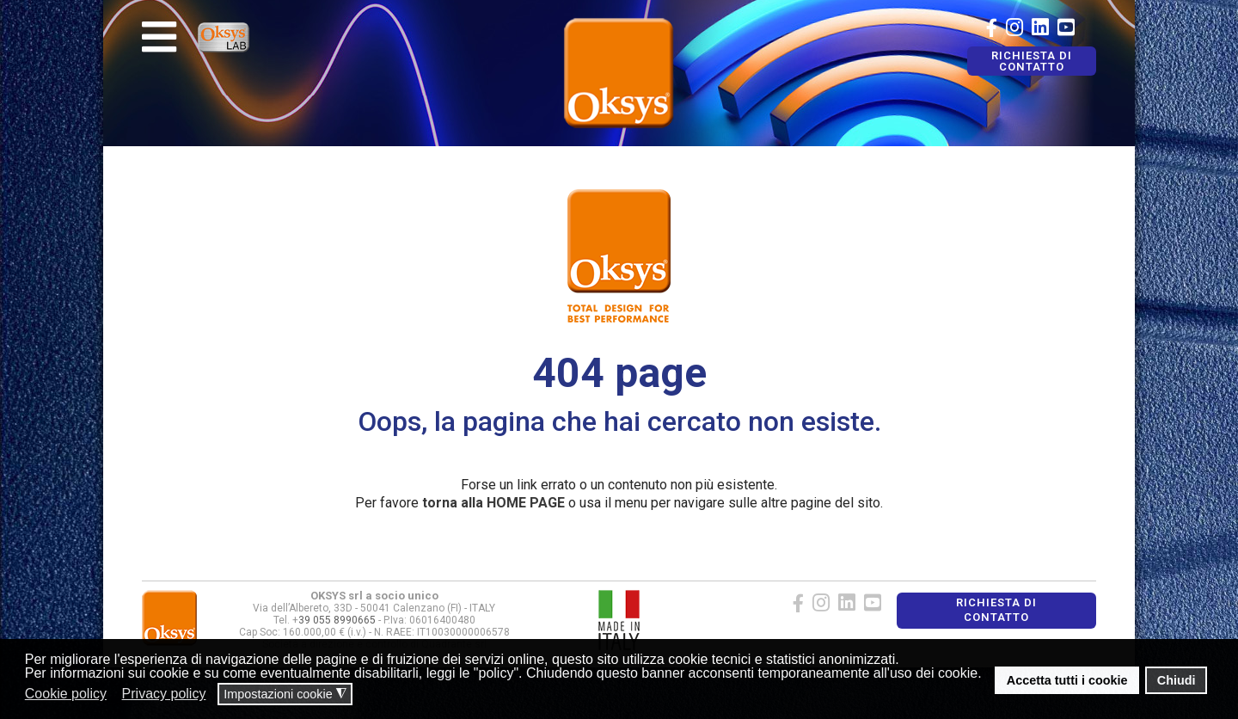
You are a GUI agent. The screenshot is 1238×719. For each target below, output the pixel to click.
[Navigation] (159, 37)
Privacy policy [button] (164, 693)
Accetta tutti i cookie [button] (1067, 680)
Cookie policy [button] (66, 693)
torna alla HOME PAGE (493, 503)
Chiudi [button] (1176, 680)
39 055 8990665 (337, 620)
